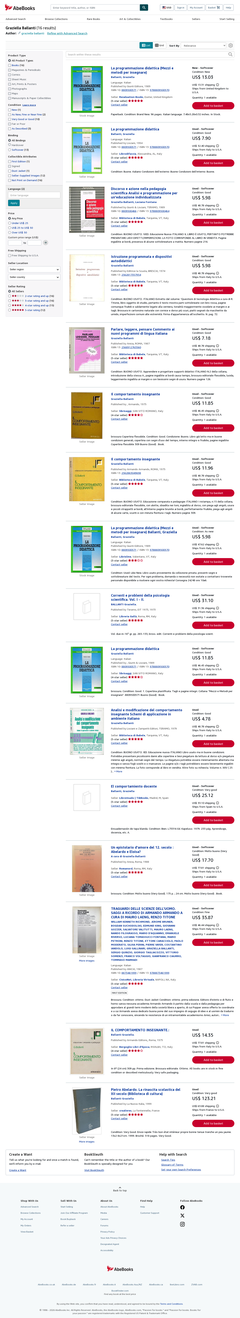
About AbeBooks (109, 1206)
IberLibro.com (177, 1284)
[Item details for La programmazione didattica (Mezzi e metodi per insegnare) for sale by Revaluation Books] (87, 89)
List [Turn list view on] (146, 45)
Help (228, 7)
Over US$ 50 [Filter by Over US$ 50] (18, 232)
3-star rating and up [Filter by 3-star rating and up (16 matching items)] (33, 300)
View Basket (27, 1231)
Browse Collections (56, 18)
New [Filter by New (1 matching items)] (14, 109)
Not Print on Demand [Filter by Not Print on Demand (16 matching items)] (25, 180)
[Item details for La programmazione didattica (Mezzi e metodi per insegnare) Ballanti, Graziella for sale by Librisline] (87, 549)
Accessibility (106, 1250)
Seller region (17, 269)
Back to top (120, 1190)
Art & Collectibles (130, 18)
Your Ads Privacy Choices (113, 1237)
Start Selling (227, 18)
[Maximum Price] (34, 243)
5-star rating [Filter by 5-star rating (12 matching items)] (28, 310)
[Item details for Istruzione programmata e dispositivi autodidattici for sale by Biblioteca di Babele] (87, 278)
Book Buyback (68, 1219)
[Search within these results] (150, 54)
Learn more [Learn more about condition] (29, 105)
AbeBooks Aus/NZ (132, 1284)
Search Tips (168, 1159)
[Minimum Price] (15, 243)
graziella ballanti (32, 33)
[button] (230, 54)
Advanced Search (16, 18)
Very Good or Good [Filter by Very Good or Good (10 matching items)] (24, 119)
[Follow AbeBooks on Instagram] (182, 1225)
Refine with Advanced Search (67, 33)
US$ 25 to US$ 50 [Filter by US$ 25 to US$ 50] (21, 227)
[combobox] (95, 7)
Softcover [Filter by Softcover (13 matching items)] (18, 149)
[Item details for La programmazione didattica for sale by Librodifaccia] (87, 150)
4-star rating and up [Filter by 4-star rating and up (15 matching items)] (33, 305)
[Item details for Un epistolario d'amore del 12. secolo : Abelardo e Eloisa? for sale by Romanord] (87, 868)
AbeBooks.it (109, 1284)
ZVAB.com (196, 1284)
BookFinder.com (120, 1292)
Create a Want (17, 1170)
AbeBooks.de (69, 1284)
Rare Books (93, 18)
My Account (196, 7)
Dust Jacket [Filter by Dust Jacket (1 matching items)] (18, 171)
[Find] (144, 7)
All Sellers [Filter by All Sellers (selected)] (18, 291)
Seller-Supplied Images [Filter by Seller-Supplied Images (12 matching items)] (26, 175)
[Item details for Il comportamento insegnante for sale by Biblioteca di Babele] (87, 479)
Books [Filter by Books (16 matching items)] (16, 65)
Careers (104, 1219)
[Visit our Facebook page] (182, 1207)
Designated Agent (109, 1244)
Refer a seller (67, 1225)
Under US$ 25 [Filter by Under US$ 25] (18, 223)
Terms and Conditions (171, 1303)
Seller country (17, 277)
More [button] (119, 771)
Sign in (180, 7)
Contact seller (119, 104)
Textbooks (166, 18)
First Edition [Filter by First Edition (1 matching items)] (19, 161)
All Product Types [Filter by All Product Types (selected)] (21, 60)
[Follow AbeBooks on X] (182, 1216)
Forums (104, 1225)
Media (103, 1213)
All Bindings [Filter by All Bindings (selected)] (17, 140)
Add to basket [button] (213, 106)
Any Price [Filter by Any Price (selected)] (15, 218)
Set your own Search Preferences (181, 1169)
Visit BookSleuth (94, 1170)
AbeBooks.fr (89, 1284)
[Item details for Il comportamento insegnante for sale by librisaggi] (87, 415)
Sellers (196, 18)
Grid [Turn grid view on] (159, 45)
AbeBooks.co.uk (46, 1284)
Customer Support (149, 1213)
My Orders (26, 1225)
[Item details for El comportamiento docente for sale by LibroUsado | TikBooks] (87, 797)
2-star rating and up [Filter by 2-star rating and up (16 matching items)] (33, 296)
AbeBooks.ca (156, 1284)
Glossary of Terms (172, 1164)
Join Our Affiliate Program (74, 1213)
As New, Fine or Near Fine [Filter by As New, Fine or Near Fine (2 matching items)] (27, 114)
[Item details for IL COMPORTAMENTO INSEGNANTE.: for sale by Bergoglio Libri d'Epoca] (87, 1051)
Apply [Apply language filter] (13, 203)
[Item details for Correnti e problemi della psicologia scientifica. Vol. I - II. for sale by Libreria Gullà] (87, 606)
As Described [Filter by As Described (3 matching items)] (19, 128)
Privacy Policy (107, 1231)
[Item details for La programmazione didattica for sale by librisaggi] (87, 670)
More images (86, 960)
